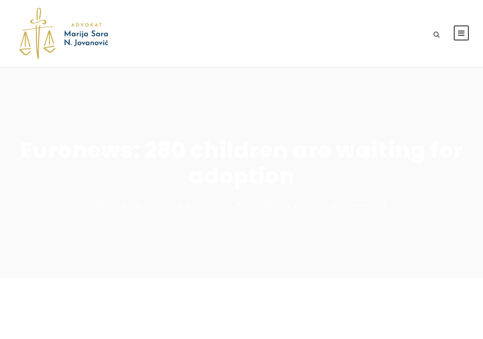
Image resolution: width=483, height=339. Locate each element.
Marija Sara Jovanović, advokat (157, 205)
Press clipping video (275, 205)
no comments (359, 205)
